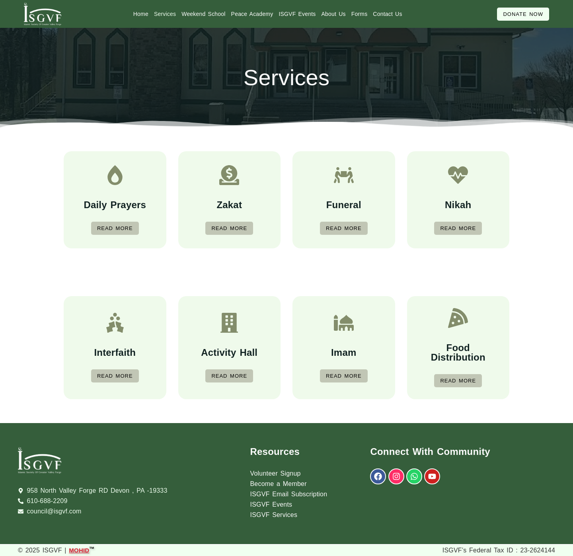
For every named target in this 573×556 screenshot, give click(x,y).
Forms (359, 14)
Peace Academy (252, 14)
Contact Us (387, 14)
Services (165, 14)
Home (140, 14)
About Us (334, 14)
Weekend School (203, 14)
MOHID (79, 549)
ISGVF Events (297, 14)
